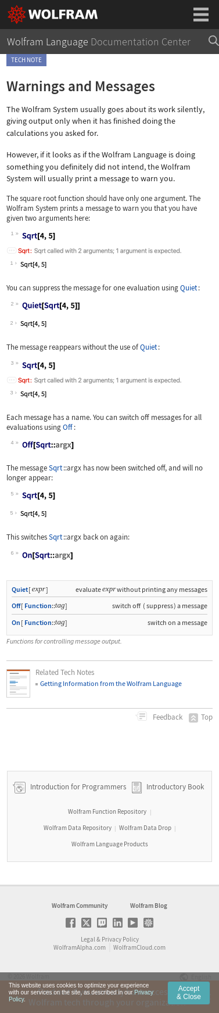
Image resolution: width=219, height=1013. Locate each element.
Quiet (188, 288)
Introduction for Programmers (77, 787)
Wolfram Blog (148, 905)
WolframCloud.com (139, 947)
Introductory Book (175, 787)
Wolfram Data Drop (145, 828)
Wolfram (37, 976)
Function (38, 605)
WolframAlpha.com (79, 947)
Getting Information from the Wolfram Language (111, 683)
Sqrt (55, 468)
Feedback (166, 717)
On (16, 622)
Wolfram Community (79, 905)
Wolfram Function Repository (107, 811)
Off (68, 427)
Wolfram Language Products (109, 844)
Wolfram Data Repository (78, 828)
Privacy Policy (120, 939)
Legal (88, 939)
